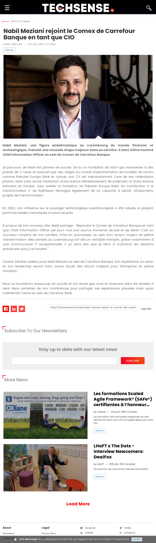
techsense (8, 533)
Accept (136, 539)
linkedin (87, 532)
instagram (127, 532)
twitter (125, 527)
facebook (88, 527)
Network (9, 50)
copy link (146, 309)
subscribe (132, 360)
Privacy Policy (49, 533)
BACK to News (16, 21)
